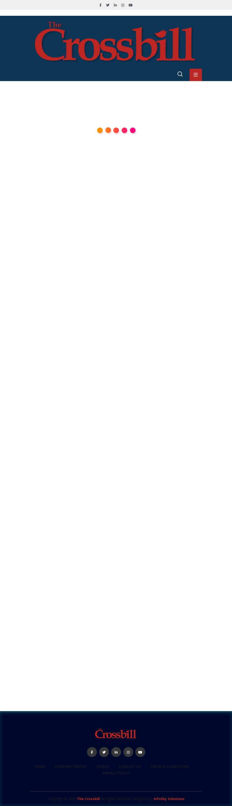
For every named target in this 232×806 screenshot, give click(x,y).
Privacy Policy (116, 773)
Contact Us (130, 766)
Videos (103, 766)
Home (40, 766)
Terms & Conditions (169, 766)
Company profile (71, 766)
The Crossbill (88, 798)
